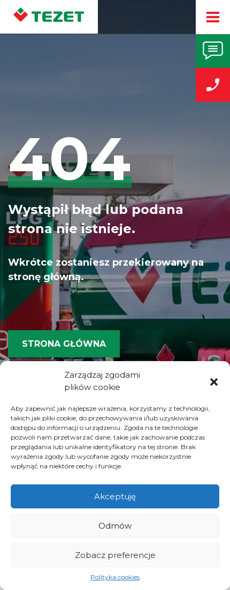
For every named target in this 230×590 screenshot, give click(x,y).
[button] (214, 381)
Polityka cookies (115, 577)
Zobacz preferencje (115, 555)
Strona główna (64, 344)
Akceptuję (115, 496)
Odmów (115, 526)
